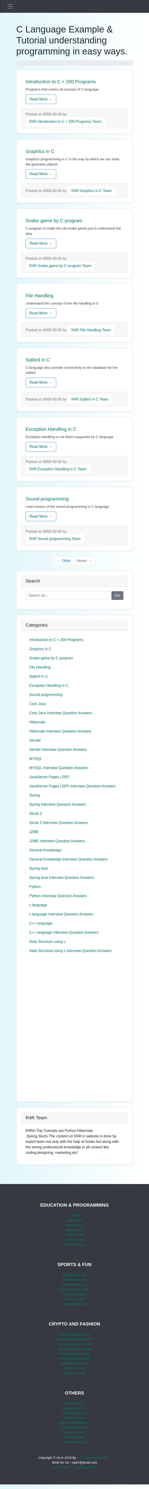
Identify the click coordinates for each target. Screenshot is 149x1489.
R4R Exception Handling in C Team (58, 469)
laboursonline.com (74, 1413)
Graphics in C (40, 649)
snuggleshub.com (74, 1304)
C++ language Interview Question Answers (63, 932)
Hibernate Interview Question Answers (60, 731)
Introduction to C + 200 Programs (56, 640)
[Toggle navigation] (10, 6)
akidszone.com (74, 1418)
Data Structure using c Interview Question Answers (70, 951)
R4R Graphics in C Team (91, 191)
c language (38, 905)
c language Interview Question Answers (61, 914)
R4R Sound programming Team (55, 539)
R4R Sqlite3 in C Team (89, 399)
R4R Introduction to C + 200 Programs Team (65, 121)
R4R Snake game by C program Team (60, 266)
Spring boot (38, 868)
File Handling (40, 667)
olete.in (74, 1215)
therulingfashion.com (74, 1353)
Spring (34, 795)
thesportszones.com (74, 1289)
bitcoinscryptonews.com (75, 1349)
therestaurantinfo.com (74, 1423)
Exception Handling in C (48, 685)
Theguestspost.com (95, 1458)
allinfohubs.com (74, 1442)
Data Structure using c (47, 942)
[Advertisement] (55, 1028)
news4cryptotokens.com (74, 1339)
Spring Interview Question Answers (57, 804)
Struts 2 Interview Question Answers (58, 823)
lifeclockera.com (74, 1432)
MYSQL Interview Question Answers (58, 768)
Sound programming (45, 695)
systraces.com (74, 1239)
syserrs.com (74, 1225)
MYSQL (35, 759)
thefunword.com (74, 1280)
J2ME (34, 832)
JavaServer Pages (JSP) (49, 777)
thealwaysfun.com (74, 1275)
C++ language (40, 923)
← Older (64, 561)
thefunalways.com (74, 1284)
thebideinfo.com (74, 1368)
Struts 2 (35, 813)
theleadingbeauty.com (74, 1358)
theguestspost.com (74, 1427)
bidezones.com (74, 1373)
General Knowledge (45, 850)
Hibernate (37, 722)
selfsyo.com (74, 1235)
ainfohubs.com (74, 1437)
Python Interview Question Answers (58, 896)
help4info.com (74, 1403)
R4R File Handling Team (91, 330)
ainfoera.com (74, 1299)
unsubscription (85, 1467)
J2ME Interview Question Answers (57, 841)
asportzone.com (74, 1294)
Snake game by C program (51, 658)
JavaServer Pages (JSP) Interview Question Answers (72, 786)
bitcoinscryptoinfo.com (74, 1334)
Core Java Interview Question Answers (60, 713)
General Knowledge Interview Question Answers (68, 859)
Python (35, 887)
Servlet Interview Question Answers (58, 749)
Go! (117, 595)
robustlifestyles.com (75, 1363)
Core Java (37, 704)
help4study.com (74, 1408)
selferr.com (74, 1220)
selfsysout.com (74, 1244)
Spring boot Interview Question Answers (61, 877)
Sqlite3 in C (38, 676)
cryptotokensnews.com (74, 1344)
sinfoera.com (74, 1230)
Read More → (40, 99)
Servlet (35, 740)
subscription (62, 1467)
